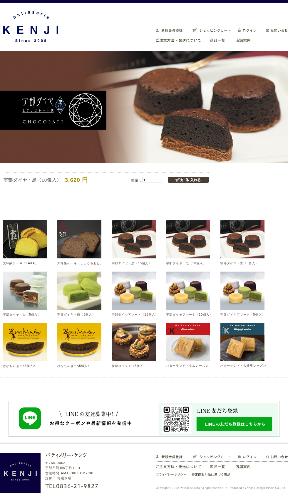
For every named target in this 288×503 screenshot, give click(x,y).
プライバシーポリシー (171, 474)
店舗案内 (245, 39)
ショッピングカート (210, 30)
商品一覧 (218, 39)
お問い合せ (274, 30)
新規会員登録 (171, 30)
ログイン (247, 30)
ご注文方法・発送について (180, 39)
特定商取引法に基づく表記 (211, 474)
